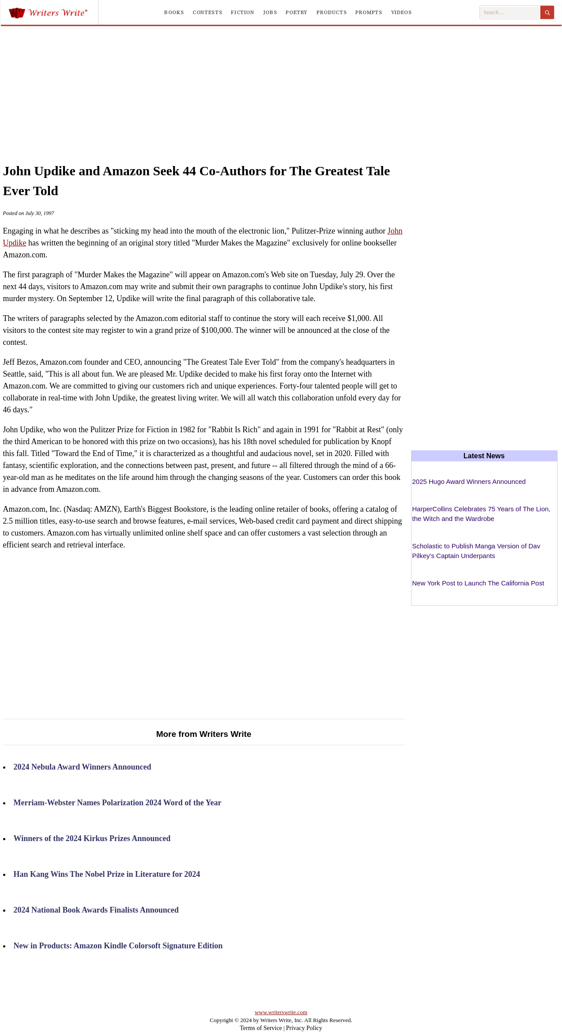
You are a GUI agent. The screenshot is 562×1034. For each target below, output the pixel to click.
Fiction (242, 12)
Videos (401, 12)
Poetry (297, 12)
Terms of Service (261, 1028)
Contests (207, 12)
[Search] (547, 12)
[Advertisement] (281, 85)
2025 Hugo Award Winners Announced (469, 481)
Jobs (270, 12)
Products (332, 12)
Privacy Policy (304, 1028)
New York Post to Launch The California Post (478, 583)
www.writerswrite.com (281, 1012)
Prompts (368, 12)
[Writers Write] (53, 12)
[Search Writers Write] (510, 13)
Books (174, 12)
